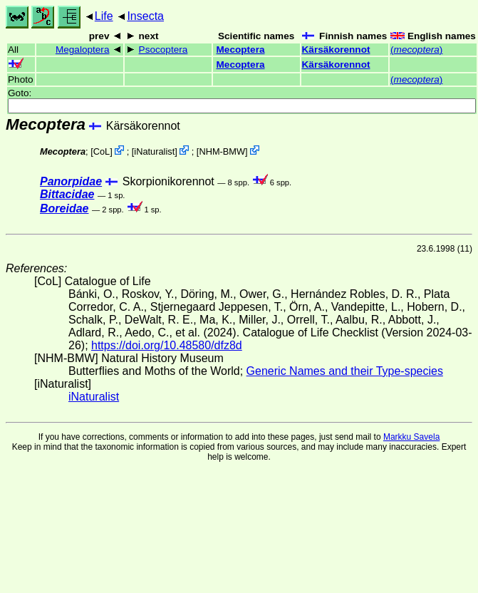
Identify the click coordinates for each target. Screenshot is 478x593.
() (416, 49)
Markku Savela (411, 437)
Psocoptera (163, 49)
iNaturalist (154, 151)
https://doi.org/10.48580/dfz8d (166, 345)
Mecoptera (241, 49)
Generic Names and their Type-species (344, 371)
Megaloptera (83, 49)
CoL (101, 151)
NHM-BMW (222, 151)
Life (104, 16)
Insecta (145, 16)
